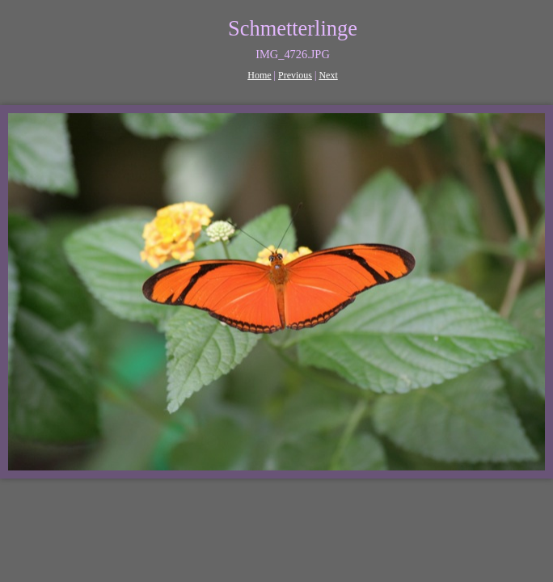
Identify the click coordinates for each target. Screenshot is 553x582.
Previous (295, 75)
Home (259, 75)
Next (328, 75)
